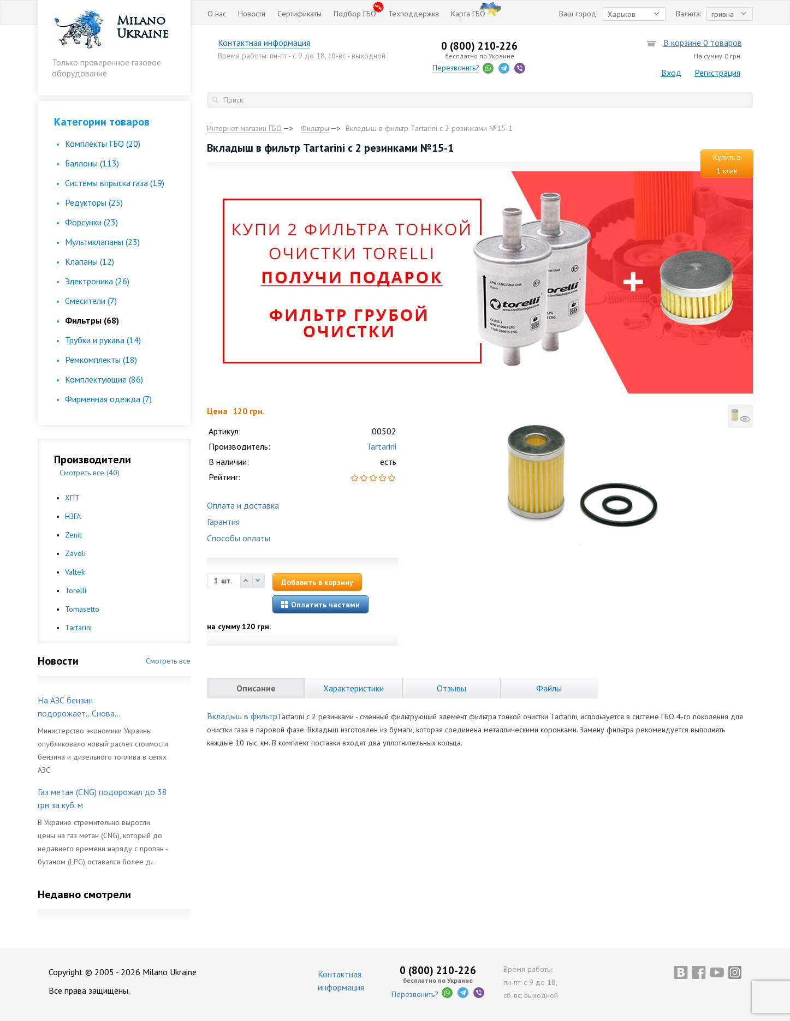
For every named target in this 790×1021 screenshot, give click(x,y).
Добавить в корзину (317, 582)
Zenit (73, 535)
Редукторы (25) (94, 202)
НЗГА (73, 516)
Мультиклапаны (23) (102, 241)
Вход (671, 72)
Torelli (75, 590)
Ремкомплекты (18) (101, 359)
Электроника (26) (97, 281)
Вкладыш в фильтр (242, 715)
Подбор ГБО (355, 14)
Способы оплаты (238, 538)
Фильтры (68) (92, 320)
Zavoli (75, 553)
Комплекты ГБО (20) (102, 143)
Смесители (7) (91, 300)
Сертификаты (299, 14)
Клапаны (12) (89, 261)
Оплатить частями (320, 605)
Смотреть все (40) (90, 472)
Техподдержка (413, 14)
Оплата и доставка (243, 505)
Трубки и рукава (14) (103, 340)
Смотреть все (168, 661)
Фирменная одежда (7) (108, 398)
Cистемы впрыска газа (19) (114, 182)
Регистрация (717, 72)
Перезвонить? (455, 68)
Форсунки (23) (91, 222)
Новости (251, 14)
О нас (216, 14)
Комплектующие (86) (104, 379)
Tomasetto (82, 609)
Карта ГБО (468, 14)
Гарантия (223, 521)
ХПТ (72, 498)
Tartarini (78, 627)
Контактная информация (264, 42)
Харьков (621, 14)
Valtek (75, 572)
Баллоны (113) (92, 163)
